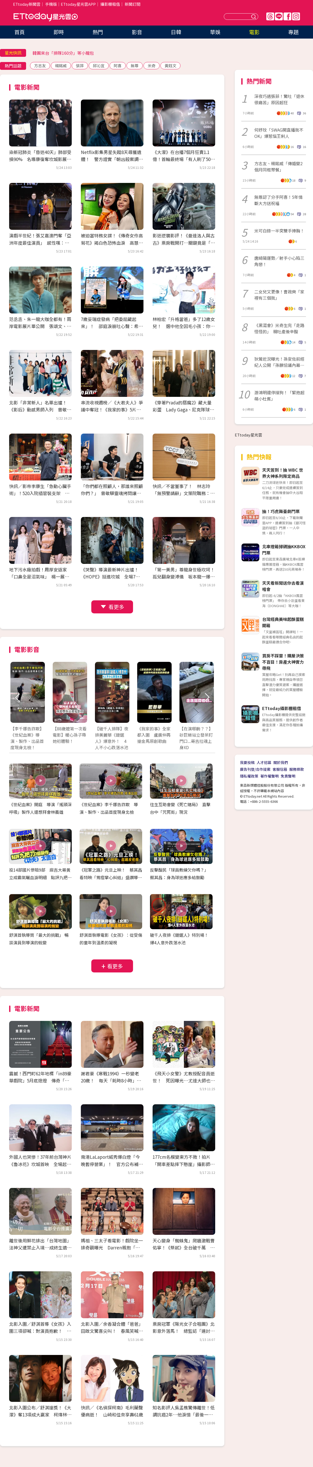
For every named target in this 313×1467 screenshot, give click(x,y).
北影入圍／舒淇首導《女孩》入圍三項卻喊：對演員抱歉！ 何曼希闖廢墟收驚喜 (40, 1331)
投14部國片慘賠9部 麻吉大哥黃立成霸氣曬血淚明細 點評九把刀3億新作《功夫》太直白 (40, 877)
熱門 (98, 32)
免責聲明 (288, 776)
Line (279, 16)
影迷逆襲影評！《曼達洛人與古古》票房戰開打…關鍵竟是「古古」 (184, 242)
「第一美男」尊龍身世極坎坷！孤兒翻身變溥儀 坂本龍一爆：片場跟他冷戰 (184, 576)
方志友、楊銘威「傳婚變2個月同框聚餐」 (278, 166)
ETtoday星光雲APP (78, 4)
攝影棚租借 (110, 4)
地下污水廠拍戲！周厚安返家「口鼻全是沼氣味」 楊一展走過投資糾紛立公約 (39, 576)
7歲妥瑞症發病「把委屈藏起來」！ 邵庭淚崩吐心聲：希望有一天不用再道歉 (112, 326)
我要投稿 (247, 762)
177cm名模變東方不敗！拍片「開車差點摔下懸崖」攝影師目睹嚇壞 (184, 1164)
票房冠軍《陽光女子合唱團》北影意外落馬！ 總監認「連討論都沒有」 (184, 1331)
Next (206, 697)
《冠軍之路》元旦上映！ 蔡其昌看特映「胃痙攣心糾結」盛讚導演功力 (111, 877)
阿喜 (118, 65)
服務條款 (296, 769)
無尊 (135, 65)
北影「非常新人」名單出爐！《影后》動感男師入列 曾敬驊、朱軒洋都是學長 (38, 409)
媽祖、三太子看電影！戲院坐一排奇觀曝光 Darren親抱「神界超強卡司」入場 (112, 1247)
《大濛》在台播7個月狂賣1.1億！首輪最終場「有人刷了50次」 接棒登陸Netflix (181, 159)
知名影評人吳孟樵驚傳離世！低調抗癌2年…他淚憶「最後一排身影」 (184, 1414)
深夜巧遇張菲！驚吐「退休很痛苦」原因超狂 (279, 99)
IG (296, 16)
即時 (58, 32)
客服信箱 (280, 769)
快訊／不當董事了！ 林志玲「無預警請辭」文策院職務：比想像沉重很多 (184, 493)
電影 (254, 32)
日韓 (176, 32)
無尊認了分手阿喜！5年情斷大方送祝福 (278, 200)
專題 (293, 32)
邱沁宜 (99, 65)
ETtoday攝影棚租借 (281, 708)
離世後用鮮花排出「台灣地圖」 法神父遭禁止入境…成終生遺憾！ (41, 1247)
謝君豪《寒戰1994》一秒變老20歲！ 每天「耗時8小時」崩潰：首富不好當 (111, 1080)
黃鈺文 (170, 65)
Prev (17, 697)
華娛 (215, 32)
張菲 (80, 65)
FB (287, 16)
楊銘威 (61, 65)
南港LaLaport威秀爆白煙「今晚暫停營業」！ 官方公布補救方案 (112, 1164)
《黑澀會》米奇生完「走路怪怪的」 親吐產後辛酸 (279, 328)
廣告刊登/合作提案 (255, 769)
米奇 (151, 65)
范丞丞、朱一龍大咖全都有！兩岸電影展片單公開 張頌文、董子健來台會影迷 (40, 326)
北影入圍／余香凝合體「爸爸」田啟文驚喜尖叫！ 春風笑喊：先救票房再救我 (112, 1331)
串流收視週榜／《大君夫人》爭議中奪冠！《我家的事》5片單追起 (112, 409)
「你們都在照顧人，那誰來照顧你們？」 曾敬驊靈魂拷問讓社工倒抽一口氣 (112, 493)
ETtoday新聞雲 (26, 4)
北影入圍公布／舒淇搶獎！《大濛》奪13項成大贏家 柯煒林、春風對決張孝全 (40, 1414)
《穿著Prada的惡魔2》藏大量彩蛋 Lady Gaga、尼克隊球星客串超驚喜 (183, 409)
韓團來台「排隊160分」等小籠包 (63, 53)
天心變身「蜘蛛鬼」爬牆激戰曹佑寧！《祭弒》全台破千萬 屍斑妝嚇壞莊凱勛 (184, 1247)
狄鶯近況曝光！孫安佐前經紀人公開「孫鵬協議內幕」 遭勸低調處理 (280, 362)
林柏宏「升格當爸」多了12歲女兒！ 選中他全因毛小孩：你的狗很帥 (184, 326)
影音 (137, 32)
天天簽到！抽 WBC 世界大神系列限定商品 (282, 473)
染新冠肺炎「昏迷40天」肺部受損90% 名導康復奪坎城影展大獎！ (40, 159)
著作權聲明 (269, 776)
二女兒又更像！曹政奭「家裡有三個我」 (279, 294)
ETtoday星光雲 (46, 17)
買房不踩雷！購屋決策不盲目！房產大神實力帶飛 (283, 661)
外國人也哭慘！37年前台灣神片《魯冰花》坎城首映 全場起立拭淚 (40, 1164)
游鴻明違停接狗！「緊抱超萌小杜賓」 (279, 395)
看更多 (116, 607)
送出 (254, 16)
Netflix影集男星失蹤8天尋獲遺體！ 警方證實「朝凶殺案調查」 (111, 159)
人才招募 (264, 762)
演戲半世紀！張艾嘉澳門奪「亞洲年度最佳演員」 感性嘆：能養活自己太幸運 (40, 242)
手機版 (51, 4)
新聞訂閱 (132, 4)
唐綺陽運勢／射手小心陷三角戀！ (279, 261)
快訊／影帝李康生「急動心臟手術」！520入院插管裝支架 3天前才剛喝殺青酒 (40, 493)
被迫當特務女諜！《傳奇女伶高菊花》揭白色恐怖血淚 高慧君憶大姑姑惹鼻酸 (112, 242)
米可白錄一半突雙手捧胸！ (279, 230)
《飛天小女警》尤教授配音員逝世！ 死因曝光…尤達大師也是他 (184, 1080)
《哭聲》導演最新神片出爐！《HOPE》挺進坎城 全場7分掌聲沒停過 (110, 576)
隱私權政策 (249, 776)
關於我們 (280, 762)
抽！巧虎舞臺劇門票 (281, 511)
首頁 (19, 32)
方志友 (40, 65)
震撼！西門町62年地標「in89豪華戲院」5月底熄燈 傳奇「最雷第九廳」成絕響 (40, 1080)
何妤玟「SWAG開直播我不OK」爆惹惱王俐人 (278, 133)
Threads (270, 16)
